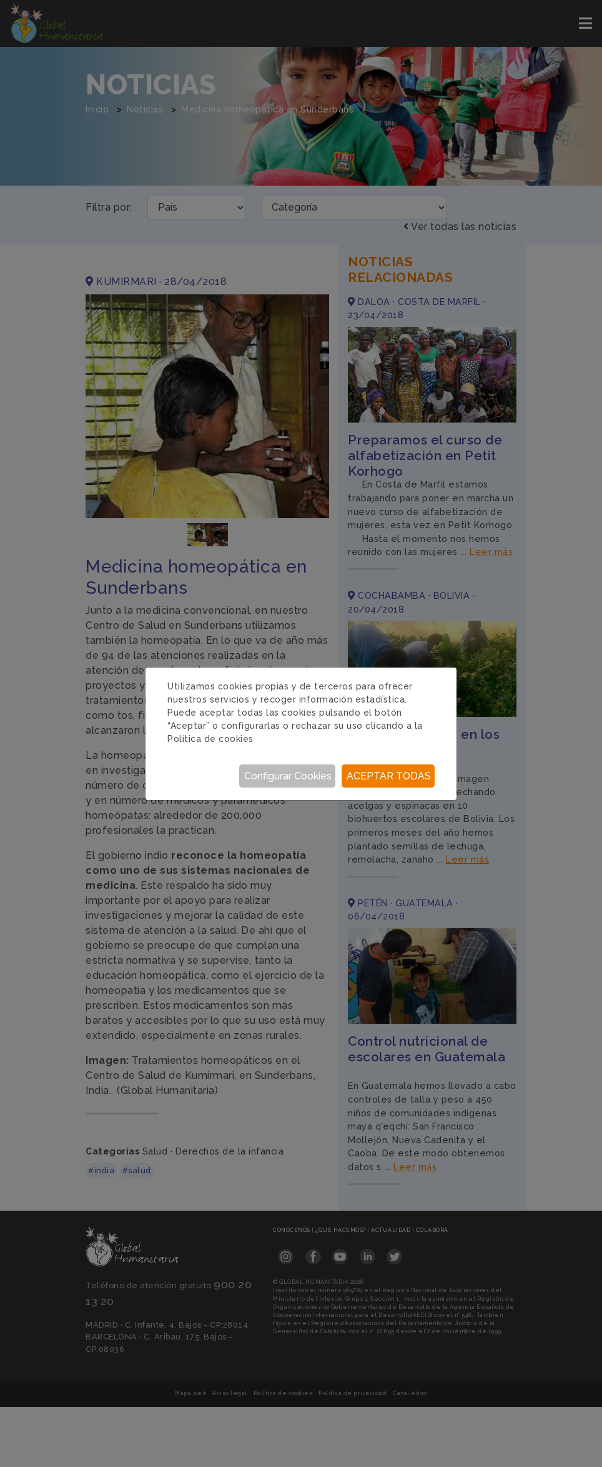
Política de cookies (210, 739)
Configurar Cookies (288, 776)
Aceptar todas (389, 776)
